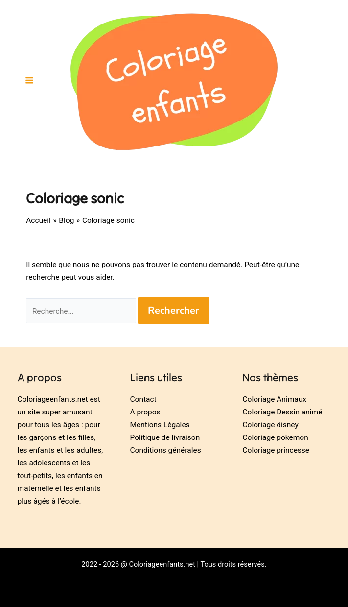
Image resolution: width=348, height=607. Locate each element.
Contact (143, 399)
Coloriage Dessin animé (282, 412)
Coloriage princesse (275, 450)
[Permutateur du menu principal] (29, 80)
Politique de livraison (165, 437)
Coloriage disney (270, 424)
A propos (145, 412)
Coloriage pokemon (275, 437)
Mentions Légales (160, 424)
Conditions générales (165, 450)
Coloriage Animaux (274, 399)
